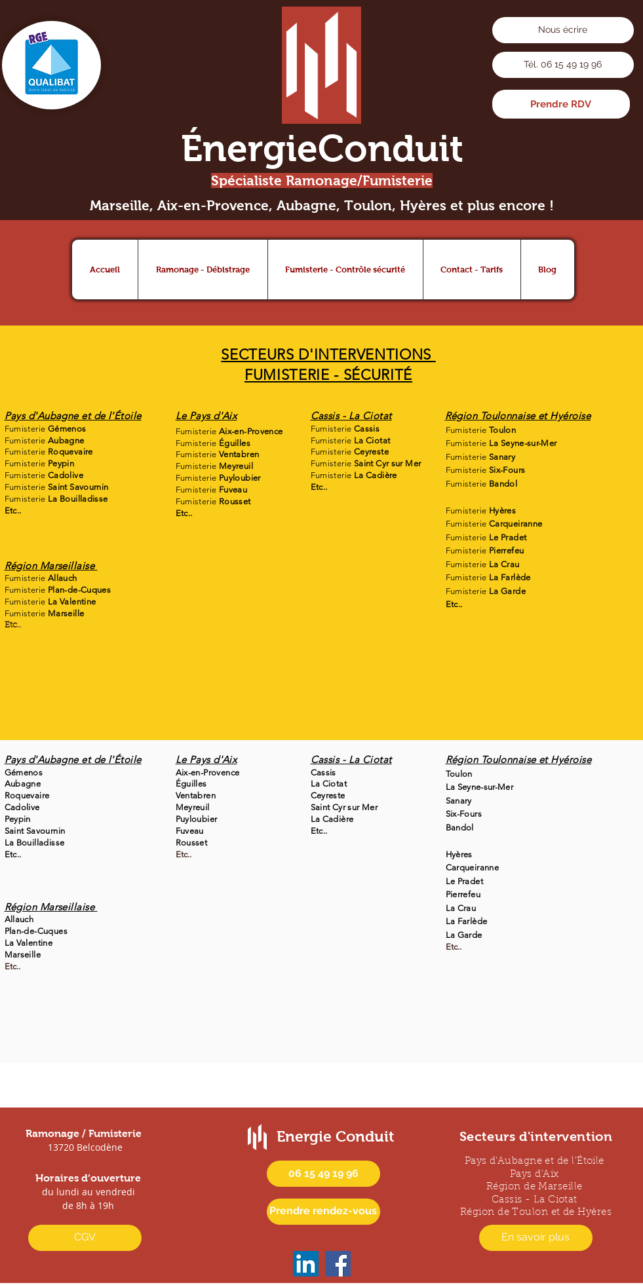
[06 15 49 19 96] (323, 1174)
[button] (202, 269)
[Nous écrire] (563, 30)
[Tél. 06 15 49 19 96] (563, 65)
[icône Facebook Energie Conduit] (338, 1263)
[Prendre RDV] (561, 104)
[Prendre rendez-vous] (323, 1212)
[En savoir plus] (536, 1238)
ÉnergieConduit (322, 148)
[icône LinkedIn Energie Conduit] (306, 1263)
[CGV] (85, 1238)
